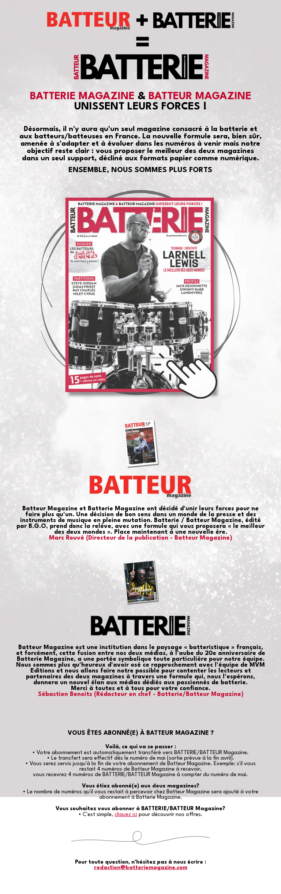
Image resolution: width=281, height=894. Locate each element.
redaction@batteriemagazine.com (140, 868)
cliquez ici (126, 814)
